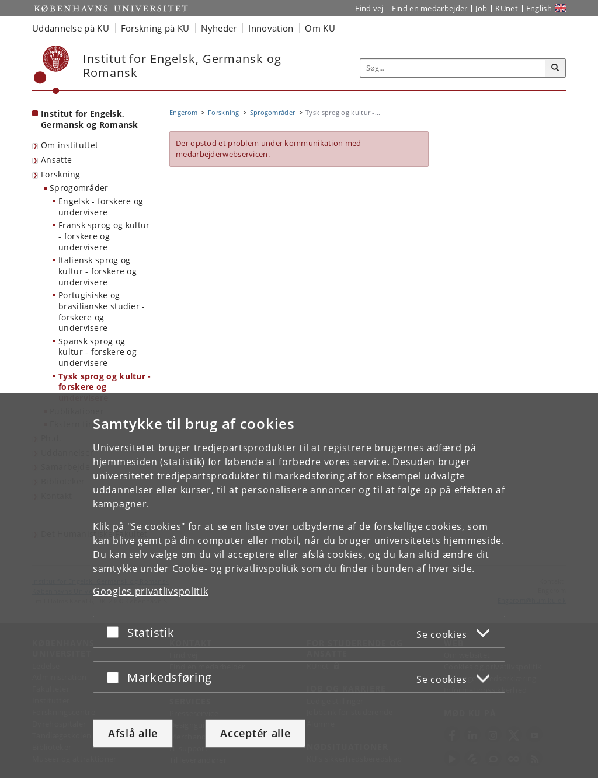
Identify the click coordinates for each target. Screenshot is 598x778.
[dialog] (299, 585)
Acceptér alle (255, 733)
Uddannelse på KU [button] (70, 28)
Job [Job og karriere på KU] (481, 8)
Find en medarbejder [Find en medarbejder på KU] (430, 8)
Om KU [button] (320, 28)
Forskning (61, 174)
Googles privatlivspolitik (150, 591)
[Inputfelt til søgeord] (453, 68)
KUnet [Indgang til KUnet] (506, 8)
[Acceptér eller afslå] (115, 631)
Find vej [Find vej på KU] (369, 8)
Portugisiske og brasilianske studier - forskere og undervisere (101, 311)
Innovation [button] (270, 28)
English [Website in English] (539, 8)
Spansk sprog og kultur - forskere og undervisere (97, 352)
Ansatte (56, 159)
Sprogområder (79, 187)
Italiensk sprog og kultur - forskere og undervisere (97, 270)
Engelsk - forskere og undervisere (100, 207)
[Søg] (555, 68)
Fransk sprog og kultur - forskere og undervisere (104, 235)
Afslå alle (133, 733)
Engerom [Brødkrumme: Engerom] (183, 112)
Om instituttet (69, 145)
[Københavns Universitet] (51, 70)
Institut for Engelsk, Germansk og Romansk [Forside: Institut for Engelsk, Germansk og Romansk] (89, 119)
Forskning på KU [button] (155, 28)
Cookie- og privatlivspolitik (235, 568)
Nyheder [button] (219, 28)
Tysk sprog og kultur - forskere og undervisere (104, 387)
